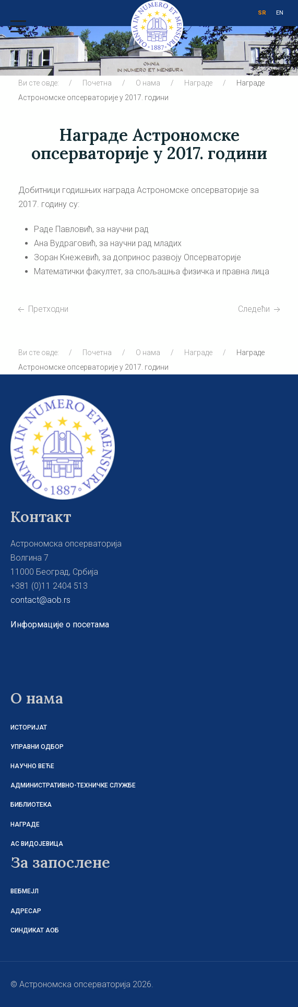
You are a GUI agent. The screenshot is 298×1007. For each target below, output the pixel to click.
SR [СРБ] (262, 12)
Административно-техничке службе (73, 785)
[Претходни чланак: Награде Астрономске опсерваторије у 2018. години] (42, 309)
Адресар (25, 911)
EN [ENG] (279, 12)
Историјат (28, 727)
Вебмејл (24, 891)
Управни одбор (37, 746)
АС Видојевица (36, 843)
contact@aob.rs (40, 600)
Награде (25, 824)
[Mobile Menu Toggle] (18, 26)
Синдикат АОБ (34, 930)
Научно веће (32, 766)
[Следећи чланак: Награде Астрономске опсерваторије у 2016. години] (260, 309)
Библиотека (31, 804)
